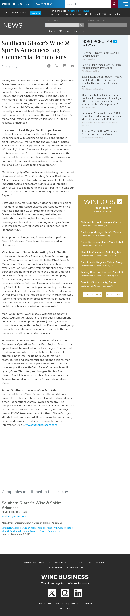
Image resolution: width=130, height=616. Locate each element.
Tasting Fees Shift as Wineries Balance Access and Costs (99, 133)
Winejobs (60, 562)
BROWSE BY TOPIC (96, 20)
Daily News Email (96, 562)
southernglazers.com (14, 516)
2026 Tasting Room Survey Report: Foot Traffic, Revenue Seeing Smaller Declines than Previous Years (102, 81)
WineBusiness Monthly (37, 562)
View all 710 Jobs (103, 211)
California (50, 31)
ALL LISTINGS (92, 294)
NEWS (13, 25)
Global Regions (78, 31)
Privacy (75, 603)
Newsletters (54, 567)
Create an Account (78, 10)
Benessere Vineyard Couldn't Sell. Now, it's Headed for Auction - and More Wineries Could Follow (102, 116)
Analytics (76, 562)
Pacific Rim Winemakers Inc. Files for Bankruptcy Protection (101, 66)
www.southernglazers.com (40, 425)
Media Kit (65, 608)
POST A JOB (114, 294)
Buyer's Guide (75, 567)
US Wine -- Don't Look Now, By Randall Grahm (100, 54)
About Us (61, 603)
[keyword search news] (62, 25)
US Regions (63, 31)
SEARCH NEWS (52, 20)
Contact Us (44, 603)
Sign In (35, 12)
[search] (88, 4)
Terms (88, 603)
